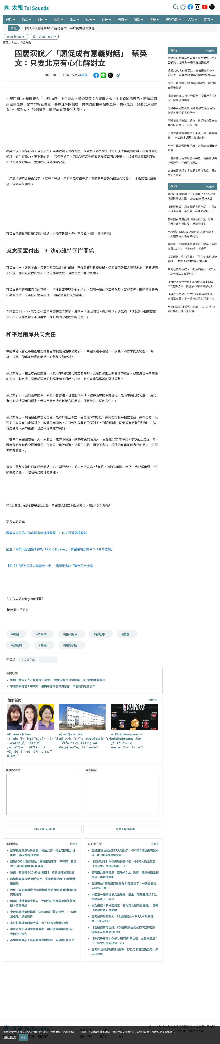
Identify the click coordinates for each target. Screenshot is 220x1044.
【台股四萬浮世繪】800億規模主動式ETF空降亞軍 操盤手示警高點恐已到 (191, 284)
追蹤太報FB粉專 (125, 829)
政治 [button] (25, 19)
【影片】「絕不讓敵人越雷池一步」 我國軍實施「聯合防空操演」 (51, 565)
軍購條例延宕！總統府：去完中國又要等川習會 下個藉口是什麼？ (52, 686)
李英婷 (82, 75)
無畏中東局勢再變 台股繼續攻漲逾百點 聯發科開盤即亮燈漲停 (191, 110)
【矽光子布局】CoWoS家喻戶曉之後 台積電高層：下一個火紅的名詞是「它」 (192, 296)
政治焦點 (26, 42)
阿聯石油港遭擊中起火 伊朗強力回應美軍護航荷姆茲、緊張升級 (192, 122)
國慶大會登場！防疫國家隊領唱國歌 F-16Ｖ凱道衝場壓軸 (46, 532)
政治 (14, 42)
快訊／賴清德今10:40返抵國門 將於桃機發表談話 (60, 28)
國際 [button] (57, 19)
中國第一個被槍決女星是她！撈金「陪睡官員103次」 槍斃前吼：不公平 (192, 246)
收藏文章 (27, 660)
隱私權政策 (9, 1037)
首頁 (5, 42)
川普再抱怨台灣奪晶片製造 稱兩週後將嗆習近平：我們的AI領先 (192, 160)
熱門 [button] (9, 19)
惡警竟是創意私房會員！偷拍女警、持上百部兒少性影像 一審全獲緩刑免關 (192, 60)
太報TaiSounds (27, 7)
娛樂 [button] (137, 19)
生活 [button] (73, 19)
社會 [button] (89, 19)
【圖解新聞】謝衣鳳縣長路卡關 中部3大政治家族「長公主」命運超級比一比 (192, 209)
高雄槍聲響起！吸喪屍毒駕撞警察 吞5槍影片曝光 (42, 940)
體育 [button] (121, 19)
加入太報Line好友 (44, 829)
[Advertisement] (34, 991)
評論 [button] (105, 19)
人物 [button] (191, 19)
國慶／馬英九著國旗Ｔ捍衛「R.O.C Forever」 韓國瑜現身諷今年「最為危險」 (60, 549)
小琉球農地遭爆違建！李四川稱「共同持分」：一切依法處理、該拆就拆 (192, 135)
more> (210, 50)
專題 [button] (153, 19)
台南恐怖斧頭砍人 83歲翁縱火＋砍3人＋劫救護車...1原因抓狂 (192, 271)
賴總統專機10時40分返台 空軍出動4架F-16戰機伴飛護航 (192, 97)
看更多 (153, 699)
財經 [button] (41, 19)
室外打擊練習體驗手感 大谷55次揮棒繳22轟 (39, 923)
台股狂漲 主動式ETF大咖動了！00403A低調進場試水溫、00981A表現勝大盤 (191, 196)
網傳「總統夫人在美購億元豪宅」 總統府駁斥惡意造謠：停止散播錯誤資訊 (57, 680)
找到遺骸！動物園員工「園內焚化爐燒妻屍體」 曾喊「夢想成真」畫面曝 (192, 259)
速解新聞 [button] (172, 19)
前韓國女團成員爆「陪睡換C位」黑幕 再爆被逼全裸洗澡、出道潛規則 (192, 221)
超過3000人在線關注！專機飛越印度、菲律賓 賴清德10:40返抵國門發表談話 (192, 72)
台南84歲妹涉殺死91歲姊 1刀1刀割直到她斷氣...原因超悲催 (191, 309)
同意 (23, 1037)
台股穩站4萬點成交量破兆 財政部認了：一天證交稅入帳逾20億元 (192, 234)
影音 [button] (207, 19)
